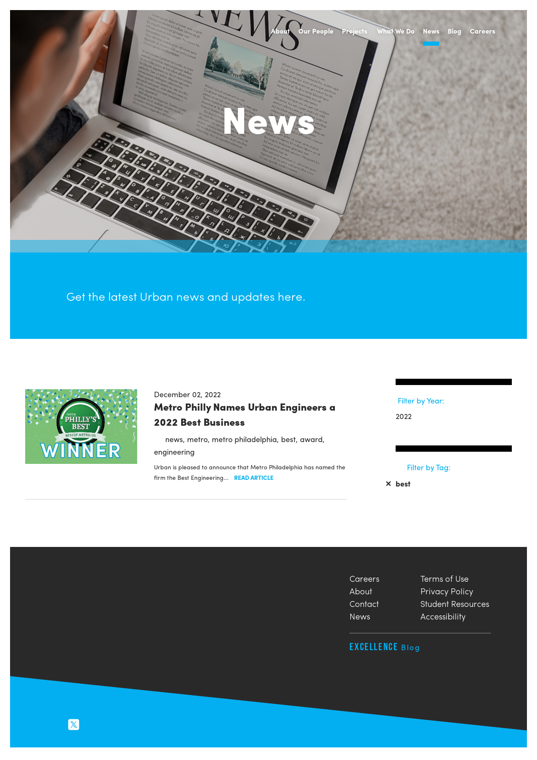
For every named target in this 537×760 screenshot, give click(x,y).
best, (290, 439)
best (398, 483)
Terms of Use (444, 577)
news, (176, 439)
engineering (174, 451)
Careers (364, 577)
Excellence (384, 646)
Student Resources (454, 602)
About (360, 590)
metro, (199, 439)
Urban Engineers (56, 31)
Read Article (254, 477)
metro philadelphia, (246, 439)
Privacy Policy (446, 590)
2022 (404, 416)
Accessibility (443, 615)
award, (312, 439)
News (359, 615)
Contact (364, 602)
